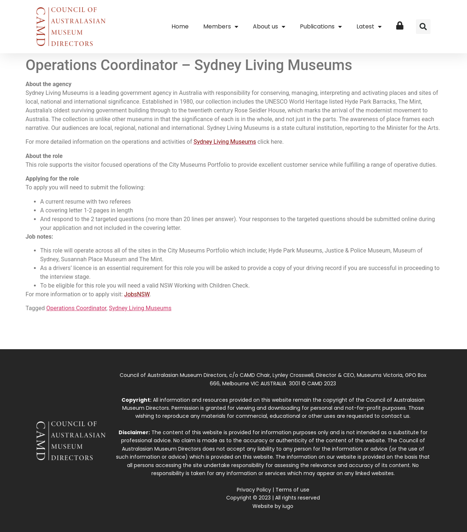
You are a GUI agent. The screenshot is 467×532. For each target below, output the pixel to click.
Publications (321, 26)
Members (220, 26)
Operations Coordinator (76, 308)
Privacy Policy (254, 489)
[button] (423, 26)
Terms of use (292, 489)
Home (180, 26)
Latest (369, 26)
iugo (287, 506)
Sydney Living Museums (140, 308)
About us (269, 26)
